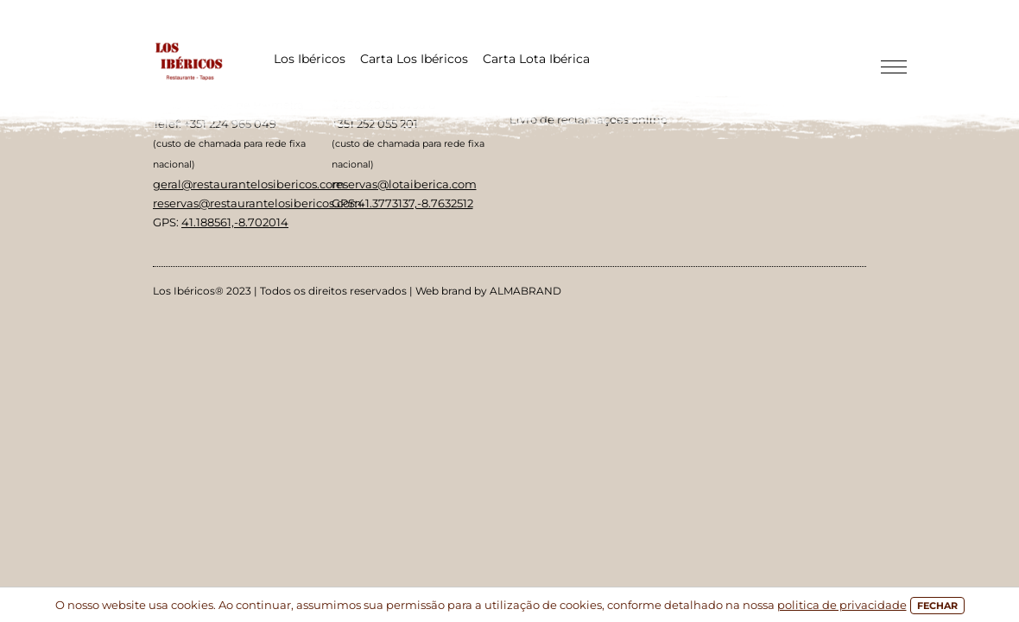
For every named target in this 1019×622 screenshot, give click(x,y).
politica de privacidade (842, 605)
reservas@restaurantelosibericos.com (257, 203)
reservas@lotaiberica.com (404, 184)
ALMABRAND (525, 290)
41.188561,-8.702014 (234, 222)
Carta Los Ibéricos (414, 59)
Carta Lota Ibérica (536, 59)
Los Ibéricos (309, 59)
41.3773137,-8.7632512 (415, 203)
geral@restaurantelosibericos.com (249, 184)
